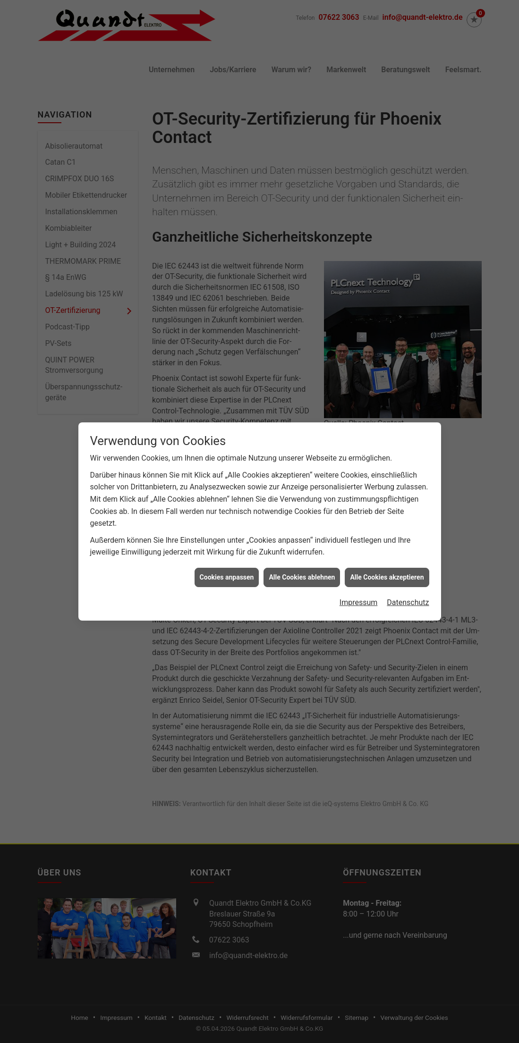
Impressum (359, 583)
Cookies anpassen (227, 558)
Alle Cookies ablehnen (302, 558)
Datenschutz (408, 583)
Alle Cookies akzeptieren (387, 558)
